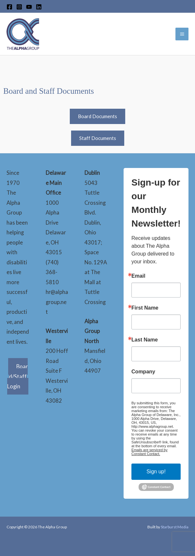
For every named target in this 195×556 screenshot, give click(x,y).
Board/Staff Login (17, 376)
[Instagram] (19, 7)
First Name (144, 308)
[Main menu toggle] (181, 34)
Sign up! (156, 471)
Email (138, 276)
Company (143, 371)
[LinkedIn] (39, 7)
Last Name (144, 339)
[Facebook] (9, 7)
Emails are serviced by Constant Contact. (149, 452)
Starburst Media (174, 526)
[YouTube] (29, 7)
